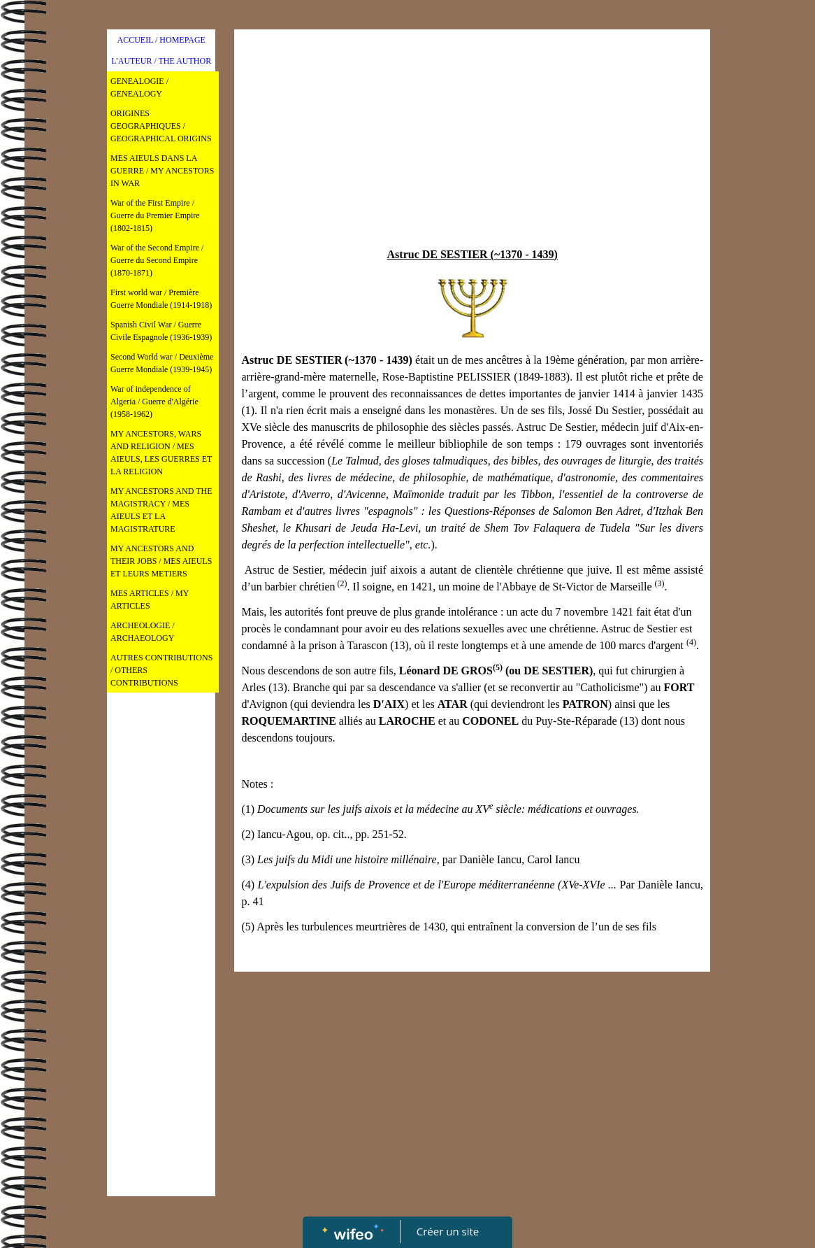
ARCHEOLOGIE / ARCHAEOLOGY (142, 632)
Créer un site (448, 1231)
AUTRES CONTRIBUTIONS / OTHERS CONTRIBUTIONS (161, 670)
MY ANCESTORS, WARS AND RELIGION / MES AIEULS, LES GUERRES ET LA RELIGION (161, 452)
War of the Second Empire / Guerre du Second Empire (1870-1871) (156, 260)
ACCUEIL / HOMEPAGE (161, 40)
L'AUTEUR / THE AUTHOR (161, 61)
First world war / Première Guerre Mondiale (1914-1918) (161, 299)
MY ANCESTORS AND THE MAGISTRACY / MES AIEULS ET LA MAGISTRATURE (161, 510)
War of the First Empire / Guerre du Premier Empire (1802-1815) (155, 215)
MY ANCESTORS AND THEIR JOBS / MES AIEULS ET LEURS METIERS (161, 561)
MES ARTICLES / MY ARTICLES (149, 599)
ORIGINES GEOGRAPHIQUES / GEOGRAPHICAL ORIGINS (161, 125)
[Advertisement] (161, 979)
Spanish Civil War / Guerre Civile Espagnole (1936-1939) (161, 331)
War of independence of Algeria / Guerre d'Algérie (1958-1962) (154, 401)
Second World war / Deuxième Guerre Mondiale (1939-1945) (161, 363)
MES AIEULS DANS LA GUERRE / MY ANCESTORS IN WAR (162, 170)
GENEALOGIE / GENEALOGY (139, 87)
